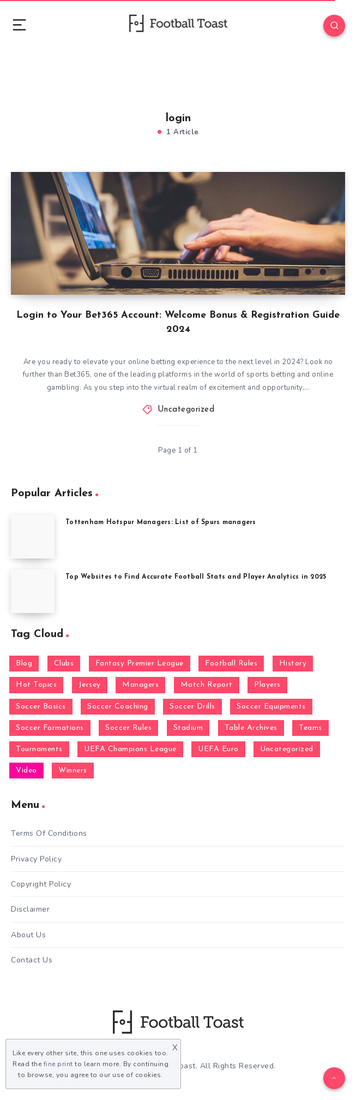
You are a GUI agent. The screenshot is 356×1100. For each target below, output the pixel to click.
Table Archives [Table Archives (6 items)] (251, 728)
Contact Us (31, 960)
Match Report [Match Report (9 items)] (206, 685)
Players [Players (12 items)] (267, 685)
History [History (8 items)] (293, 663)
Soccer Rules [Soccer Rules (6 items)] (128, 728)
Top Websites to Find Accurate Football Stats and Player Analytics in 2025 (195, 577)
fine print (58, 1064)
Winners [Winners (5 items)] (72, 770)
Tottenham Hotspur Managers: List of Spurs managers (160, 522)
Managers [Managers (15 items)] (140, 685)
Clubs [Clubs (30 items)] (64, 663)
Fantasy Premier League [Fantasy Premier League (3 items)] (139, 663)
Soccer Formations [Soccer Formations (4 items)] (50, 728)
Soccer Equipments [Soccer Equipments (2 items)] (271, 707)
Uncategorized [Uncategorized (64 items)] (286, 749)
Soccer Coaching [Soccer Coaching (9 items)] (117, 707)
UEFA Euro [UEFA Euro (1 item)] (218, 749)
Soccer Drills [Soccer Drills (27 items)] (192, 707)
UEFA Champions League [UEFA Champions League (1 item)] (130, 749)
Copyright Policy (41, 884)
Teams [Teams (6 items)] (310, 728)
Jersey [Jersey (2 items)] (90, 685)
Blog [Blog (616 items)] (24, 663)
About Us (28, 935)
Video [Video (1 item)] (26, 770)
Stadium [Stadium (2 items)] (188, 728)
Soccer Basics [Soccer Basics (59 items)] (41, 707)
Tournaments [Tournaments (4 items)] (39, 749)
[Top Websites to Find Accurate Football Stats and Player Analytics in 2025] (33, 591)
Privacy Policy (36, 859)
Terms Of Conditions (49, 833)
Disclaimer (30, 909)
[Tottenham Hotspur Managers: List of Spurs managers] (33, 536)
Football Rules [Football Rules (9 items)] (231, 663)
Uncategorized (186, 410)
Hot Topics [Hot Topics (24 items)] (36, 685)
